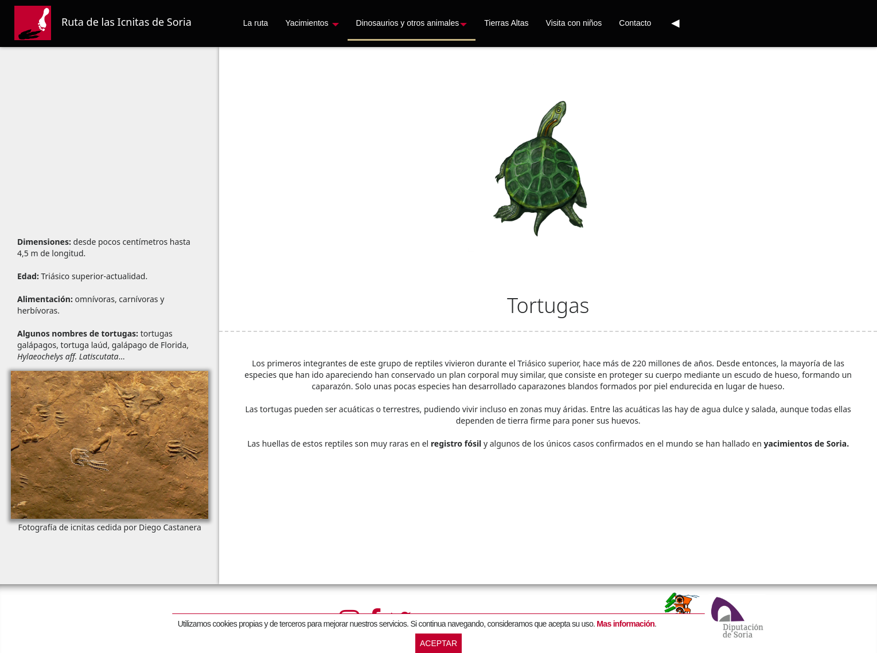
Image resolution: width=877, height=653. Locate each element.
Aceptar (438, 643)
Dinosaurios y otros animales (411, 23)
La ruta (255, 23)
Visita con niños (574, 23)
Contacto (635, 23)
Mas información (625, 623)
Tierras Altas (506, 23)
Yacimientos (311, 23)
